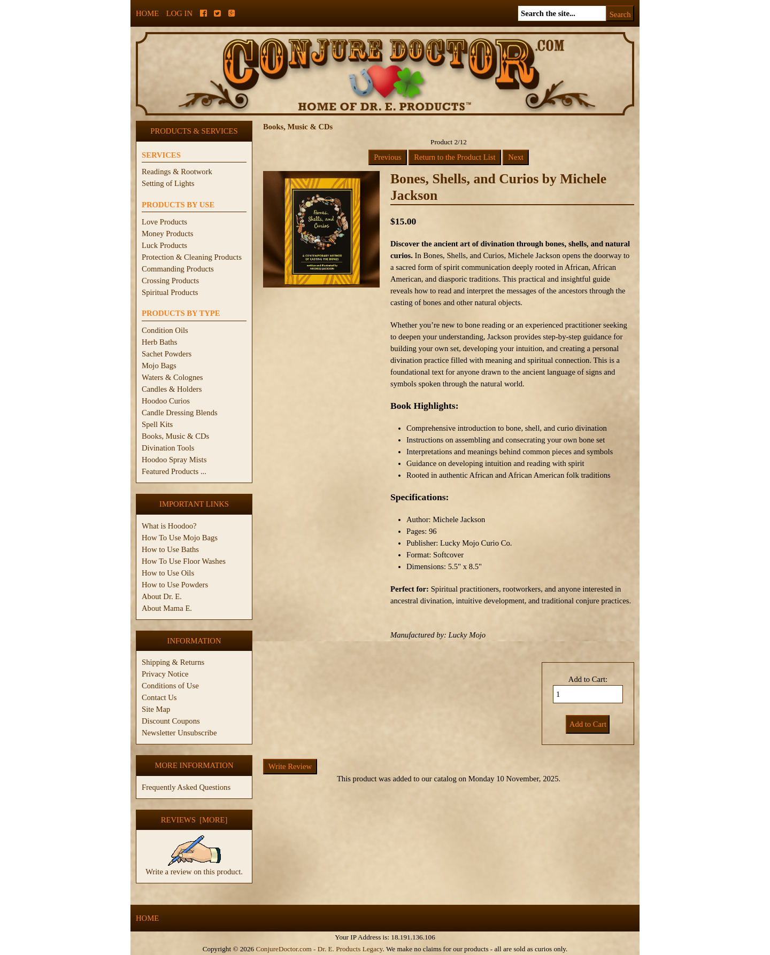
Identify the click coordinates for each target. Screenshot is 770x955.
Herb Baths (159, 342)
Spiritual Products (170, 292)
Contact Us (159, 697)
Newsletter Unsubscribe (179, 732)
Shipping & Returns (173, 662)
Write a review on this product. (194, 867)
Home (147, 13)
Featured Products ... (174, 471)
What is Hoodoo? (169, 526)
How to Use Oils (168, 573)
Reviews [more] (194, 820)
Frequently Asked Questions (186, 787)
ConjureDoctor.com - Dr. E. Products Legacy (319, 949)
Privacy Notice (165, 674)
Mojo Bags (159, 365)
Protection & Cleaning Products (192, 257)
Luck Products (164, 245)
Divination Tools (168, 448)
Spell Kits (157, 424)
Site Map (156, 709)
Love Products (164, 222)
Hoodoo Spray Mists (174, 459)
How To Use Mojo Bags (180, 537)
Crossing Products (170, 280)
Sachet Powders (166, 354)
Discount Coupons (171, 721)
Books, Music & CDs (175, 436)
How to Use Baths (170, 549)
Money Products (167, 233)
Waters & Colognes (172, 377)
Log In (179, 13)
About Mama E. (167, 608)
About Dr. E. (162, 596)
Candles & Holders (172, 389)
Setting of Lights (168, 183)
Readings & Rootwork (177, 171)
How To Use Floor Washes (184, 561)
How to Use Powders (175, 584)
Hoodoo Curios (166, 401)
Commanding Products (178, 269)
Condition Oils (165, 330)
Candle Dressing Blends (180, 412)
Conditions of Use (170, 685)
